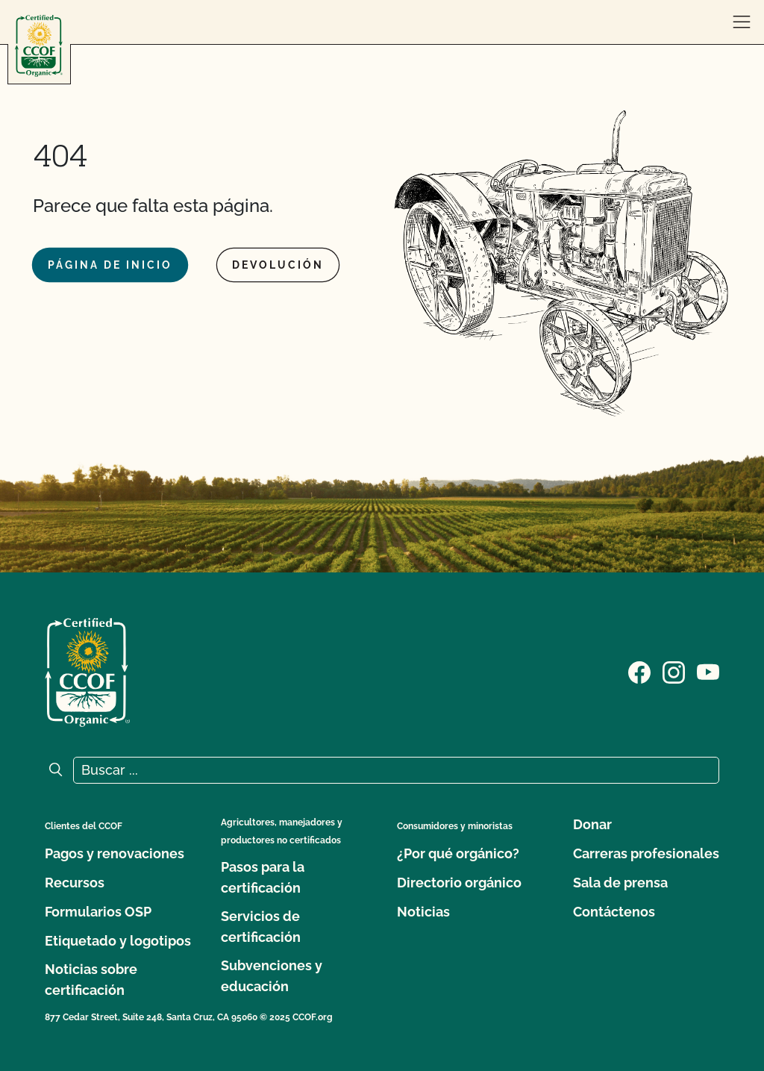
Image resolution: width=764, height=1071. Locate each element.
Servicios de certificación (261, 926)
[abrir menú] (742, 22)
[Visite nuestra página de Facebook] (639, 671)
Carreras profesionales (646, 853)
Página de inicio (110, 265)
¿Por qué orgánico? (458, 853)
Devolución (278, 265)
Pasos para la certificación (262, 877)
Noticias (423, 911)
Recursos (74, 882)
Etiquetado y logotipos (118, 941)
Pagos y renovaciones (114, 853)
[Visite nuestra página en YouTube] (708, 671)
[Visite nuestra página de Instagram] (674, 671)
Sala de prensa (620, 882)
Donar (592, 824)
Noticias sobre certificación (91, 979)
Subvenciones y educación (271, 976)
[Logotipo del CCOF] (38, 45)
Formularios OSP (98, 911)
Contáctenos (614, 911)
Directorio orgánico (459, 882)
